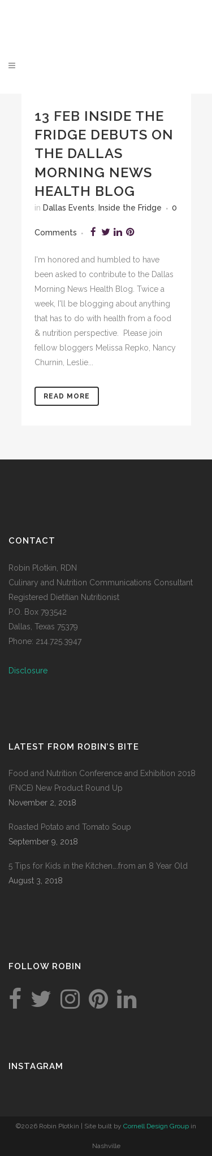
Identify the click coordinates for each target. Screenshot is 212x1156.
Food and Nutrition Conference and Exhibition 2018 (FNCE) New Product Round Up (102, 780)
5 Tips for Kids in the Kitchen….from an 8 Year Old (98, 865)
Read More (67, 396)
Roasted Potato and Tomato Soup (69, 826)
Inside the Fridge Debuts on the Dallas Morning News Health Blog (104, 153)
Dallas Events (68, 207)
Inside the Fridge (130, 207)
